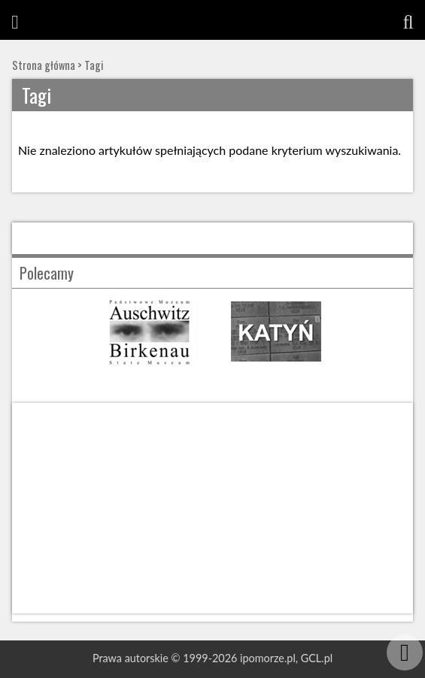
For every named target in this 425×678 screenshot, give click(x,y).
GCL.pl (316, 658)
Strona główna (43, 65)
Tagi (93, 65)
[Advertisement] (212, 508)
